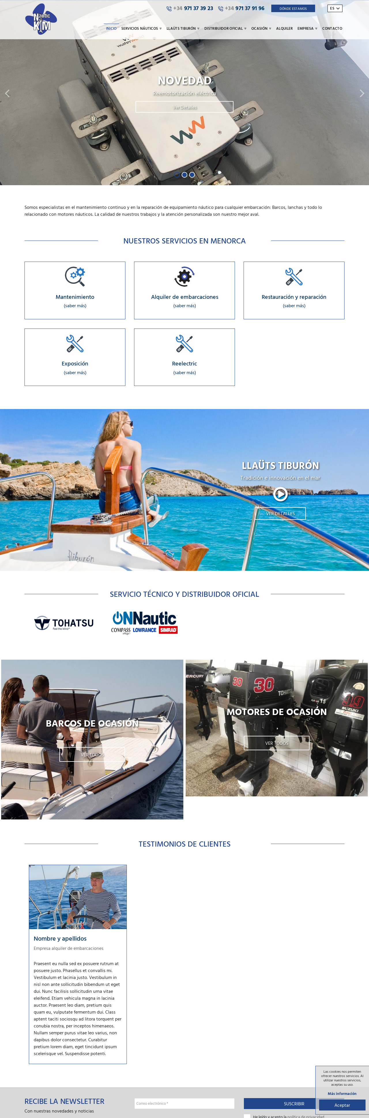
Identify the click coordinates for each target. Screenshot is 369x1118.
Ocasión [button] (261, 28)
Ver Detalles (185, 107)
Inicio (111, 28)
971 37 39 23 (189, 8)
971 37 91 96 (241, 8)
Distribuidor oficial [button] (225, 28)
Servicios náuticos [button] (141, 28)
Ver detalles (280, 514)
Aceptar (341, 1104)
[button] (7, 93)
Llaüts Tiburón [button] (183, 28)
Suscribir (294, 1104)
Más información (341, 1093)
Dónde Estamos (293, 8)
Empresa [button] (308, 28)
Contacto (332, 28)
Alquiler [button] (284, 28)
